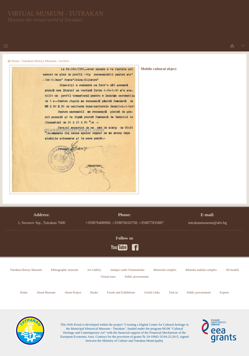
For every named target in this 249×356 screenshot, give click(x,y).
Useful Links (152, 292)
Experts (224, 292)
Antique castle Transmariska (127, 270)
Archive (64, 61)
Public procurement (136, 276)
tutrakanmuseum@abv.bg (207, 223)
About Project (72, 292)
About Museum (45, 292)
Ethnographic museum (64, 270)
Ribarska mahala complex (201, 270)
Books (94, 292)
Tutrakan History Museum (39, 61)
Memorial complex (165, 270)
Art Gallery (94, 270)
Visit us (173, 292)
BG (243, 45)
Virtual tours (108, 276)
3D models (232, 270)
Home (15, 61)
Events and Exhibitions (121, 292)
